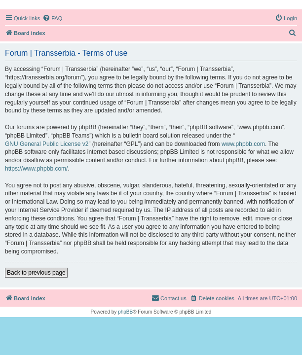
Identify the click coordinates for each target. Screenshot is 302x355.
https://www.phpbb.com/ (36, 168)
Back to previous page (36, 272)
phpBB (125, 312)
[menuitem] (52, 18)
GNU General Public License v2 (46, 144)
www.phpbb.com (243, 144)
